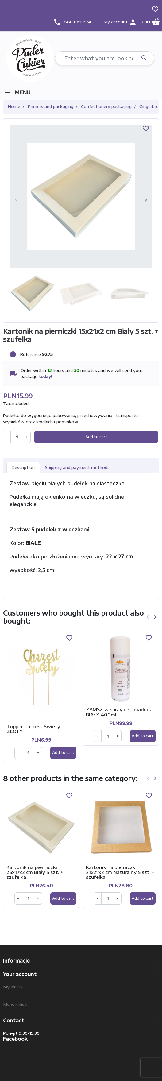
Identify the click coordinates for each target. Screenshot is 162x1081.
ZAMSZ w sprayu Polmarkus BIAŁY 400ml (118, 712)
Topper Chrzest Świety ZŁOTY (33, 729)
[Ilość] (28, 753)
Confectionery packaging (106, 106)
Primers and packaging (50, 106)
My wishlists (16, 1004)
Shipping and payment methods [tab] (77, 467)
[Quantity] (16, 437)
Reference (30, 354)
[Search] (104, 58)
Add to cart (96, 436)
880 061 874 (77, 21)
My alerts (12, 986)
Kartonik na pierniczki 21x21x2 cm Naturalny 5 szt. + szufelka (120, 872)
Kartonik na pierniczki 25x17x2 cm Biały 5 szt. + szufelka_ (34, 872)
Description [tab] (23, 467)
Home (14, 106)
